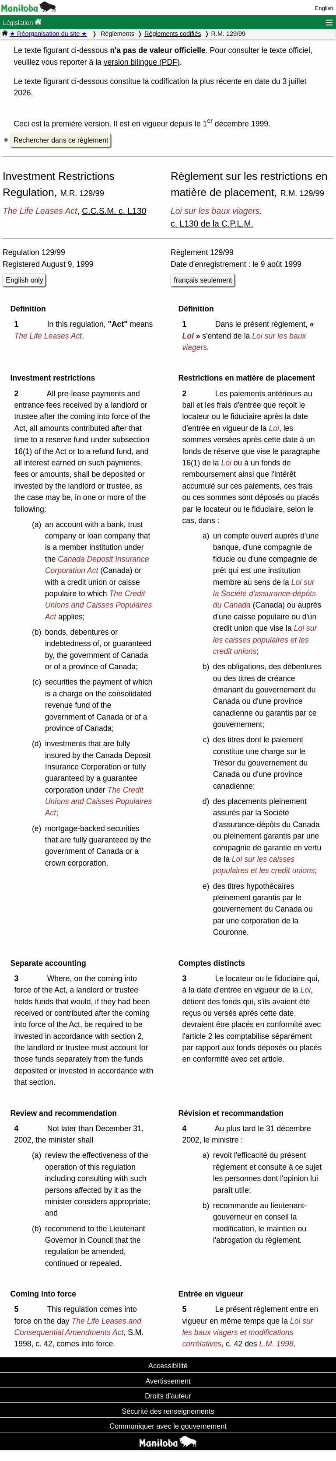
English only (24, 280)
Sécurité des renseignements (168, 1411)
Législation (22, 22)
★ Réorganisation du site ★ (48, 33)
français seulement (203, 280)
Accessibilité (168, 1366)
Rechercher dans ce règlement (61, 140)
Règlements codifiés (172, 33)
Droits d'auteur (168, 1396)
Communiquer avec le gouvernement (167, 1426)
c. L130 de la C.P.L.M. (212, 223)
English (324, 8)
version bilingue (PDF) (142, 62)
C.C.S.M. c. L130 (114, 211)
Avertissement (167, 1381)
